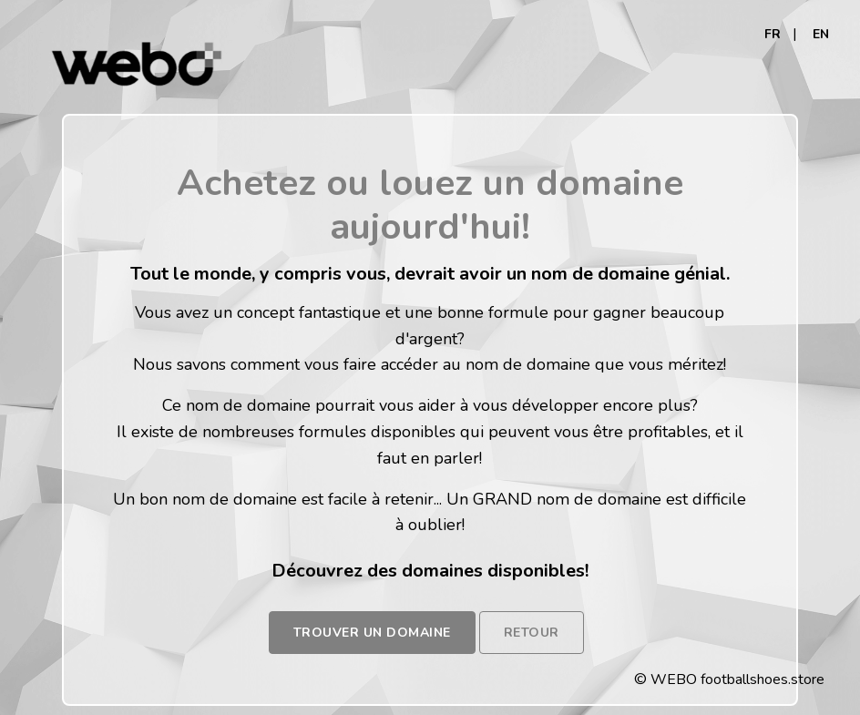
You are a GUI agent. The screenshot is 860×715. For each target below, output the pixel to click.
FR (772, 34)
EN (821, 34)
